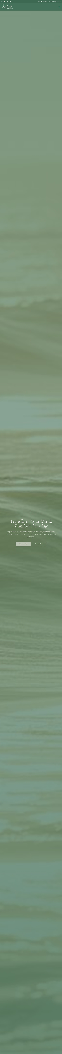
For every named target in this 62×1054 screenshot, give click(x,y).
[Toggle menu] (59, 6)
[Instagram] (2, 1)
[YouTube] (10, 1)
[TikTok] (5, 1)
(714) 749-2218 (42, 1)
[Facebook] (8, 1)
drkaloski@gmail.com (55, 1)
